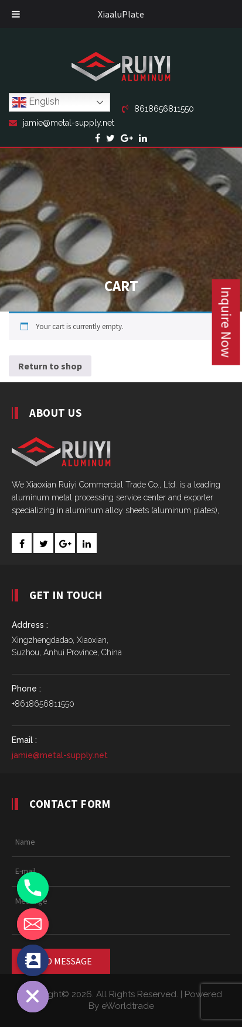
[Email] (33, 924)
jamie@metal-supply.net (61, 122)
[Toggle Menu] (16, 14)
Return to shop (50, 366)
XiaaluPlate (121, 14)
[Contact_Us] (33, 960)
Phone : (26, 688)
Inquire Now (226, 322)
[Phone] (33, 888)
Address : (30, 625)
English (36, 102)
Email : (24, 740)
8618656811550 (158, 108)
